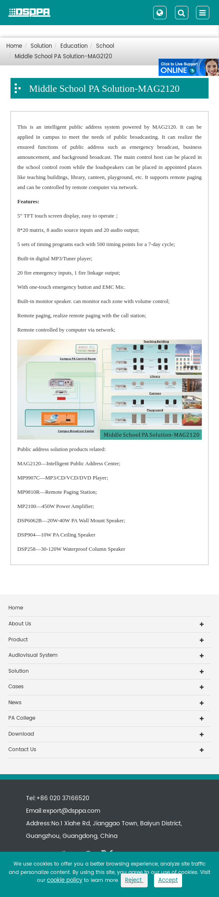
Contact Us (22, 750)
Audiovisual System (32, 655)
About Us (19, 624)
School (105, 46)
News (14, 703)
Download (21, 734)
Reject (134, 880)
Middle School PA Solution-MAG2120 (63, 56)
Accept (168, 880)
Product (18, 640)
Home (14, 46)
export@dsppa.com (71, 811)
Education (74, 46)
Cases (15, 687)
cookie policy (64, 880)
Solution (41, 46)
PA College (21, 718)
